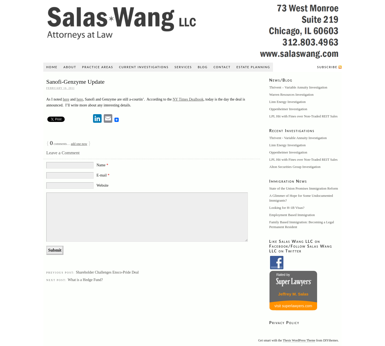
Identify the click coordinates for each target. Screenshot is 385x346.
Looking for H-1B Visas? (287, 208)
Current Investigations (143, 67)
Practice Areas (97, 67)
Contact (222, 67)
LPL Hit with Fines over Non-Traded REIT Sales (303, 116)
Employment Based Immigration (292, 215)
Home (51, 67)
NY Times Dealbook (188, 99)
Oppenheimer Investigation (288, 109)
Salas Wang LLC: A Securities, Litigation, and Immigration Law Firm (192, 30)
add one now (79, 144)
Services (183, 67)
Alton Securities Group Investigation (295, 167)
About (69, 67)
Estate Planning (253, 67)
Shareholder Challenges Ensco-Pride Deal (107, 272)
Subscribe (327, 67)
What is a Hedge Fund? (85, 280)
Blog (203, 67)
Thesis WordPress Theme (299, 340)
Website (103, 185)
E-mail (103, 175)
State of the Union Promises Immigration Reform (303, 188)
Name (102, 165)
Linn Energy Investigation (287, 102)
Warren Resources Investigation (291, 95)
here (66, 99)
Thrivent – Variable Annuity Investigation (298, 87)
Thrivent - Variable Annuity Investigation (298, 138)
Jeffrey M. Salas (293, 294)
